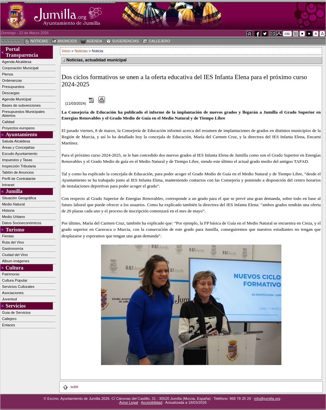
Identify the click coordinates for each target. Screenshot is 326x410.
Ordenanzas (12, 80)
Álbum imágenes (15, 261)
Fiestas (8, 236)
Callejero (9, 319)
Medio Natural (13, 204)
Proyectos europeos (18, 128)
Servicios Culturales (18, 287)
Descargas (10, 93)
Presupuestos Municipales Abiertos (23, 114)
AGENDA (91, 41)
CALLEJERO (156, 41)
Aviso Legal (128, 402)
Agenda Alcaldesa (16, 62)
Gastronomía (12, 248)
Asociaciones (13, 293)
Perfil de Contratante (19, 179)
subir (70, 387)
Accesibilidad (151, 402)
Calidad (8, 122)
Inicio (66, 51)
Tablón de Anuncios (18, 172)
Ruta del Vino (13, 242)
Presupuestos (13, 87)
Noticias (81, 51)
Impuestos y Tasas (17, 160)
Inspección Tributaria (19, 166)
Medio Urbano (13, 217)
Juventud (9, 299)
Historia (8, 210)
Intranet (8, 185)
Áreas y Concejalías (18, 147)
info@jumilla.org (267, 398)
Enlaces (8, 325)
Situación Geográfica (19, 198)
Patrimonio (10, 274)
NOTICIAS (36, 41)
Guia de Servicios (16, 312)
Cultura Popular (15, 280)
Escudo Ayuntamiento (19, 154)
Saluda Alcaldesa (16, 141)
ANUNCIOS (64, 41)
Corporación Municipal (20, 68)
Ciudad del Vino (15, 255)
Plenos (7, 74)
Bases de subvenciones (21, 105)
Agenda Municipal (16, 99)
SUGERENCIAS (122, 41)
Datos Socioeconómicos (21, 223)
